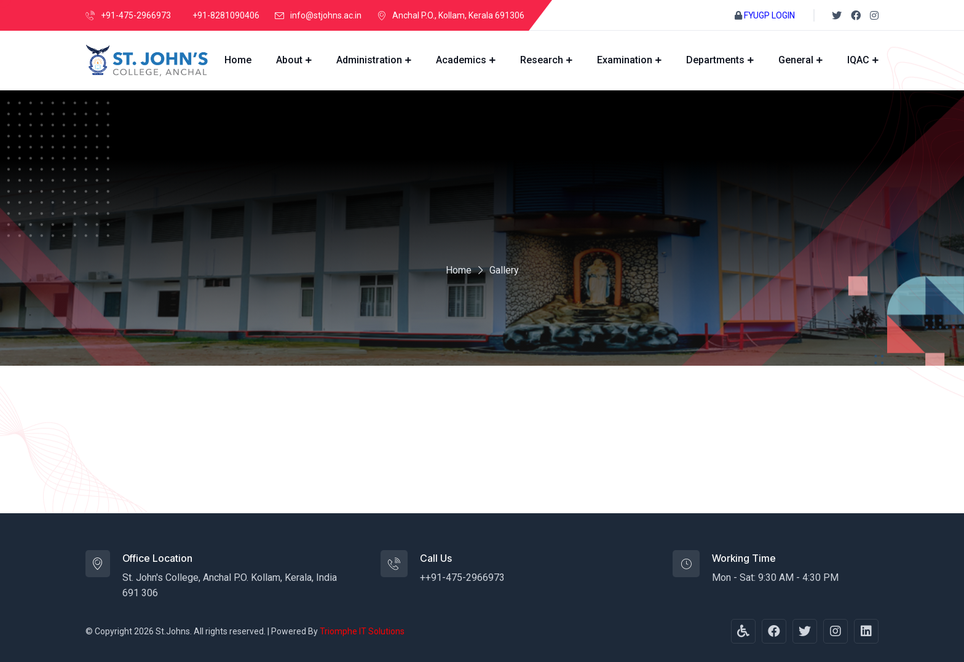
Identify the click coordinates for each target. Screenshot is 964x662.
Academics (461, 60)
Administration (369, 60)
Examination (624, 60)
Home (237, 60)
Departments (715, 60)
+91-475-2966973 (136, 15)
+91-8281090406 (225, 15)
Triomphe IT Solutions (362, 631)
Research (541, 60)
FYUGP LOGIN (769, 15)
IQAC (858, 60)
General (795, 60)
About (289, 60)
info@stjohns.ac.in (326, 15)
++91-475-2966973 (462, 577)
